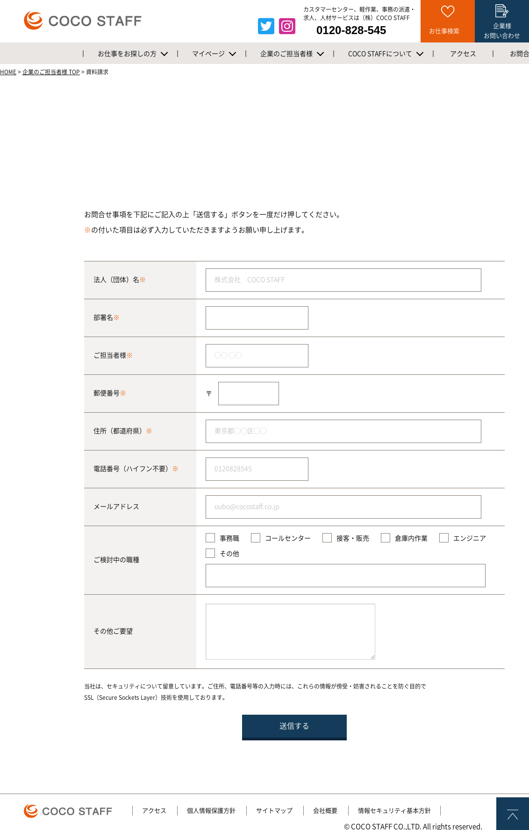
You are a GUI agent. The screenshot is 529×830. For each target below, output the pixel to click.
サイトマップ (274, 811)
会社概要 (325, 811)
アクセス (154, 811)
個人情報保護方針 (211, 811)
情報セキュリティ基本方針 (394, 811)
